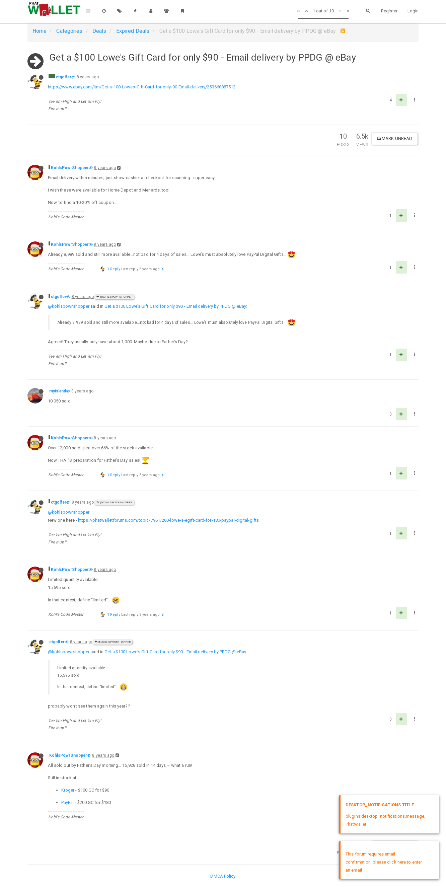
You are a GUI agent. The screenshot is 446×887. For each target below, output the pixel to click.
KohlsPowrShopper (70, 167)
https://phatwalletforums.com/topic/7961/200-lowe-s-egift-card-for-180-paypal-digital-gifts (168, 520)
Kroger (68, 790)
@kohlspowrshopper (69, 306)
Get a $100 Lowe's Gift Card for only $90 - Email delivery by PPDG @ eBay (175, 306)
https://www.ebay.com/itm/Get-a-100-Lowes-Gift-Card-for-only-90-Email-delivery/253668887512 (142, 86)
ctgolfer (64, 77)
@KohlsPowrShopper (114, 296)
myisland (57, 391)
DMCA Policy (222, 876)
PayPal (67, 802)
